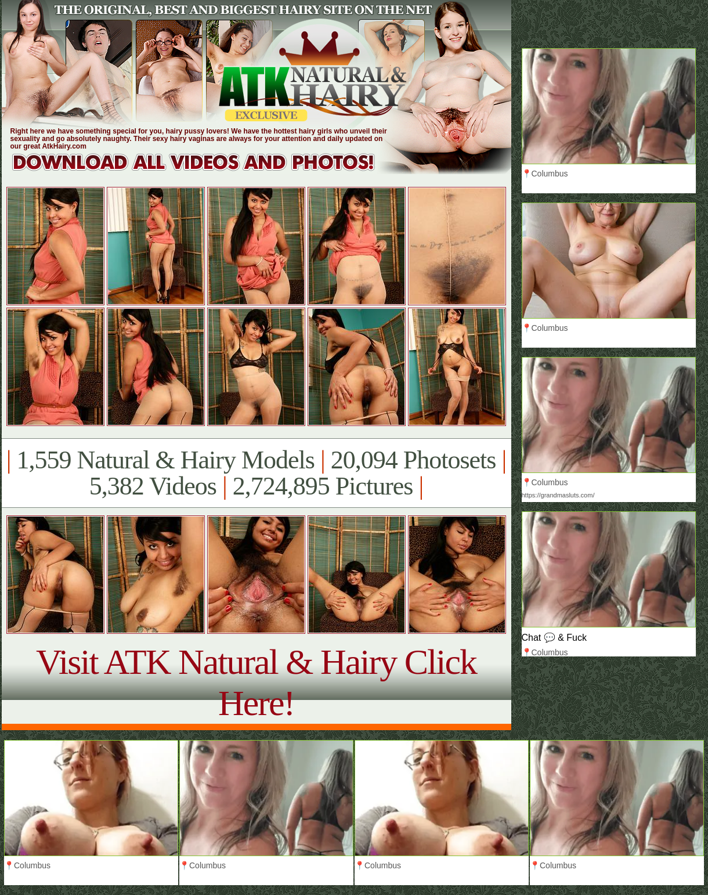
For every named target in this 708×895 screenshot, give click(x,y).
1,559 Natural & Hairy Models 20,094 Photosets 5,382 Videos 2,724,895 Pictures (256, 473)
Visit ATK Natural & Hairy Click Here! (256, 682)
